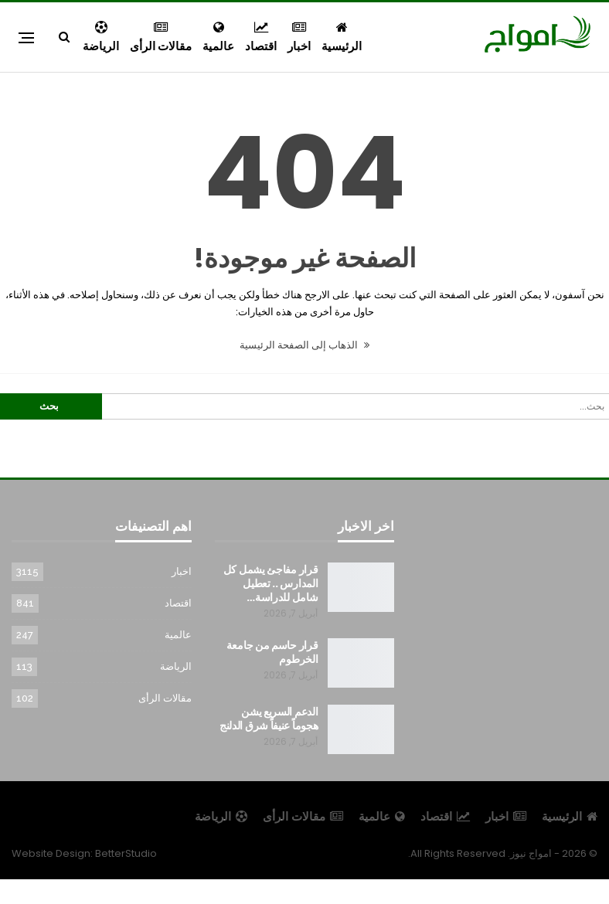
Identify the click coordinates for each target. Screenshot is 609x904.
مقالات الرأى (160, 37)
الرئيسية (341, 37)
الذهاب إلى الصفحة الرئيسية (304, 345)
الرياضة (100, 37)
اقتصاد (261, 37)
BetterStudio (126, 853)
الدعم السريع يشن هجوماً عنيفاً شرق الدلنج (268, 718)
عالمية (218, 37)
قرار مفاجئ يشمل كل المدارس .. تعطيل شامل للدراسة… (270, 583)
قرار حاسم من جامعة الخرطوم (272, 652)
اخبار (299, 37)
